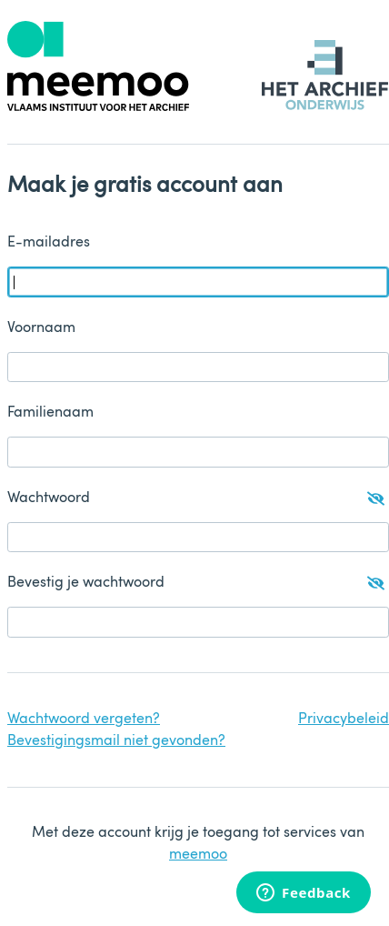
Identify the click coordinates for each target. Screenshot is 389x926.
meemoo (198, 855)
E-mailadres (48, 243)
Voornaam (41, 328)
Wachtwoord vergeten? (83, 719)
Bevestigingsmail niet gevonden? (116, 741)
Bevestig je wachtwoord (195, 583)
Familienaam (50, 413)
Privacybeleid (343, 719)
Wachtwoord (195, 498)
